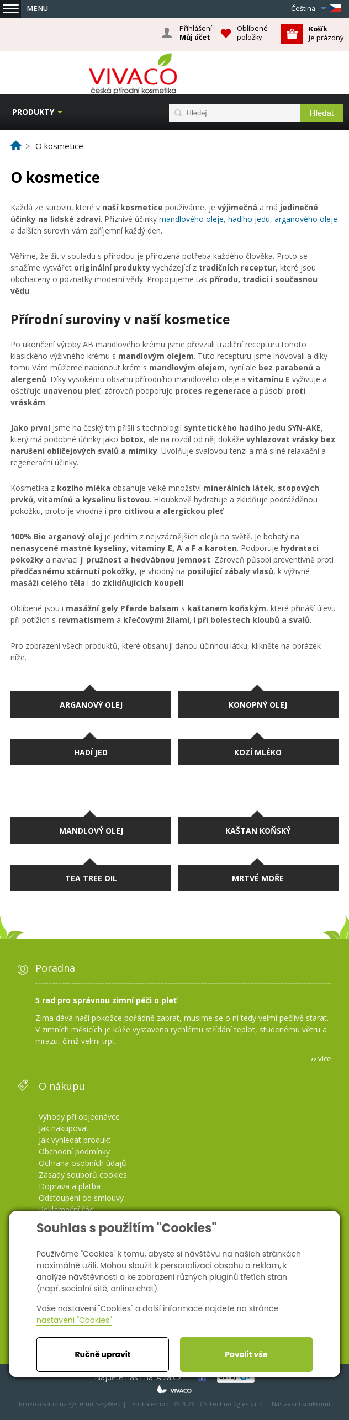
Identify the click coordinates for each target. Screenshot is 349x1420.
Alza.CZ (169, 1377)
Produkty (33, 112)
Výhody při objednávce (79, 1116)
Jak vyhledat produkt (75, 1140)
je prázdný (326, 33)
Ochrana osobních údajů (82, 1163)
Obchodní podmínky (74, 1151)
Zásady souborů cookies (83, 1174)
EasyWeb (108, 1404)
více (324, 1058)
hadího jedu (249, 219)
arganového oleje (305, 219)
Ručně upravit (102, 1354)
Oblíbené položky (252, 33)
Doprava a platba (70, 1186)
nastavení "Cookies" (74, 1320)
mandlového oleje (191, 219)
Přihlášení (195, 33)
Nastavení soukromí (301, 1404)
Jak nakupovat (64, 1128)
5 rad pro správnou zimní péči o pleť (106, 1000)
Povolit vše (246, 1354)
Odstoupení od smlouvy (81, 1198)
